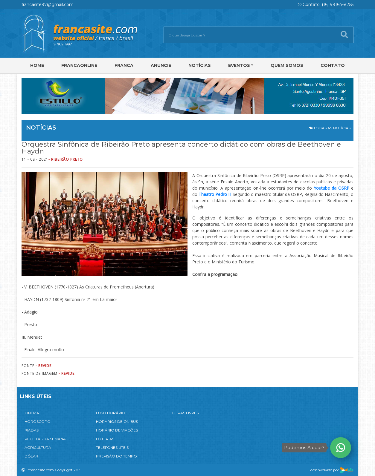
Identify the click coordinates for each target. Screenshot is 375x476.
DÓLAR (31, 456)
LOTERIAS (105, 439)
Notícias (199, 65)
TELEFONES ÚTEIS (112, 447)
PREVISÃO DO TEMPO (116, 456)
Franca (124, 65)
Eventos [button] (239, 65)
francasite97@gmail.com (48, 4)
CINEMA (32, 413)
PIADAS (32, 430)
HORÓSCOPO (38, 421)
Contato (333, 65)
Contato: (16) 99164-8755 (325, 4)
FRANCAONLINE (79, 65)
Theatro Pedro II (215, 194)
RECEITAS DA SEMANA (45, 439)
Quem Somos (287, 65)
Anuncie (161, 65)
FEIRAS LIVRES (185, 413)
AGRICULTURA (38, 447)
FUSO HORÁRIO (110, 413)
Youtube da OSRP (331, 188)
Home (37, 65)
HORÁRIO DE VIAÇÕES (117, 430)
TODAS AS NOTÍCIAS (329, 128)
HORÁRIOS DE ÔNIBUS (117, 421)
